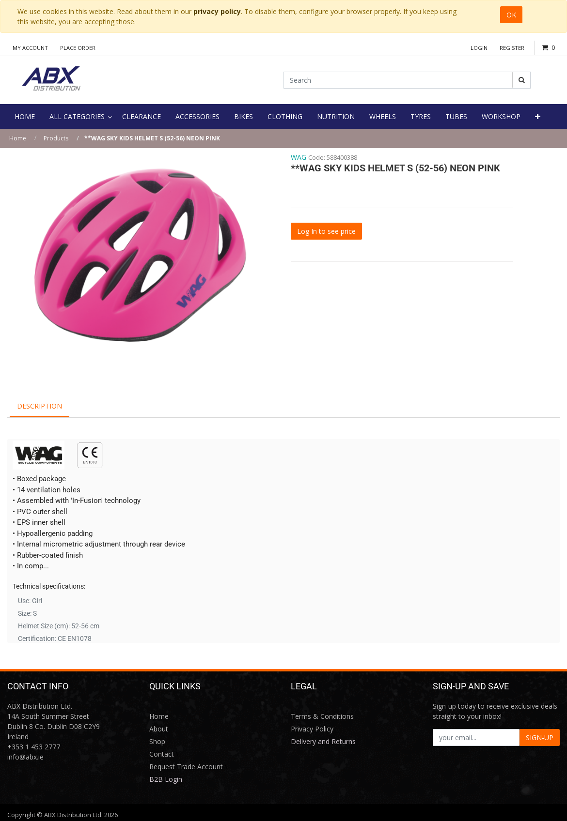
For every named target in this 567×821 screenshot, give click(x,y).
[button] (538, 116)
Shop (157, 741)
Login (479, 47)
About (158, 728)
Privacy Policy (312, 728)
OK (511, 14)
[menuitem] (24, 116)
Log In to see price (326, 231)
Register (512, 47)
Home (17, 138)
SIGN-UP (539, 737)
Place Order (77, 47)
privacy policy (217, 11)
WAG (298, 157)
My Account (30, 47)
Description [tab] (39, 405)
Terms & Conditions (322, 716)
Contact (161, 754)
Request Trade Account (186, 766)
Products (56, 138)
